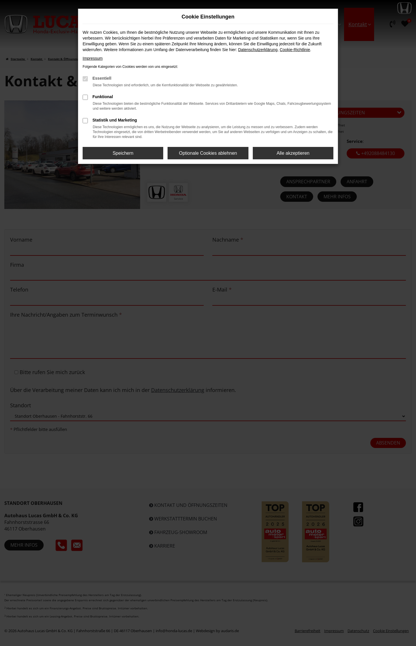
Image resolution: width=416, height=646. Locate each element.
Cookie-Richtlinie (295, 49)
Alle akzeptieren (292, 153)
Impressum (93, 58)
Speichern (123, 153)
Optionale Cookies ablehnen (208, 153)
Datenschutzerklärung (257, 49)
